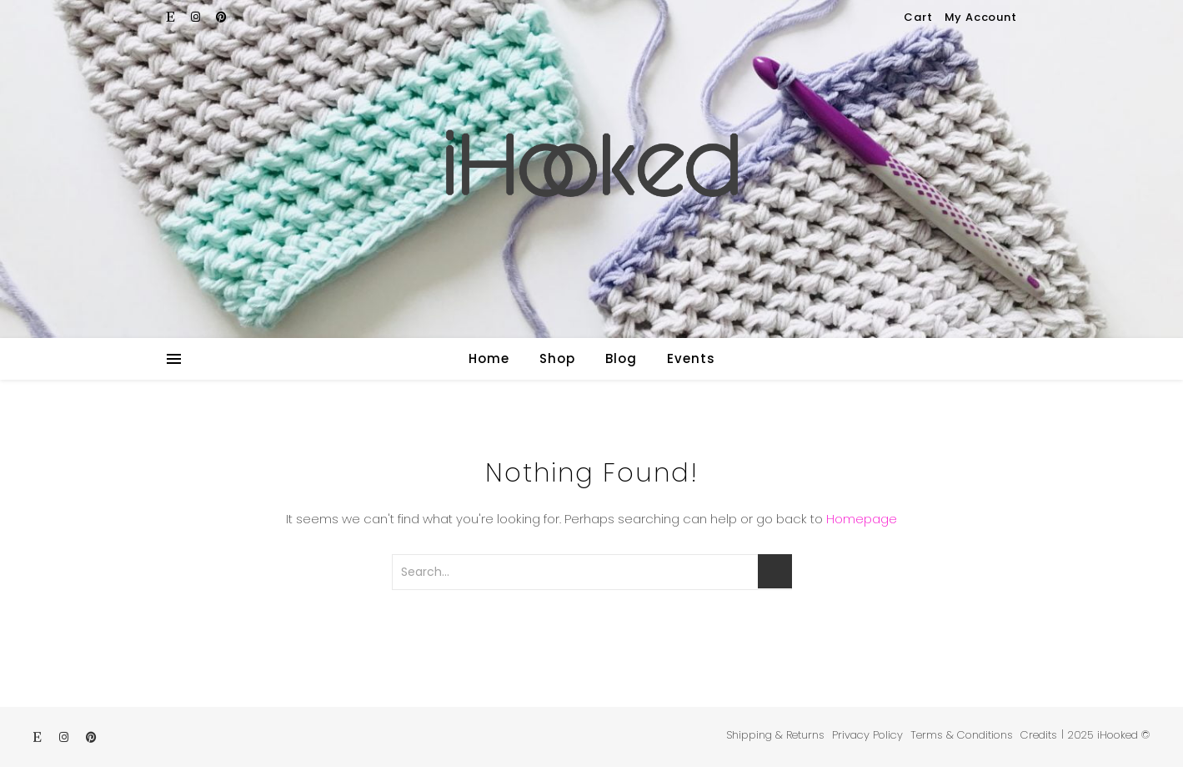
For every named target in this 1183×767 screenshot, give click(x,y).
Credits (1038, 735)
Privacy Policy (867, 735)
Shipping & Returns (775, 735)
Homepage (861, 518)
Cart (918, 17)
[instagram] (197, 17)
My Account (981, 17)
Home (489, 358)
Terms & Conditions (961, 735)
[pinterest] (221, 17)
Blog (621, 358)
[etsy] (172, 17)
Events (691, 358)
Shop (557, 358)
